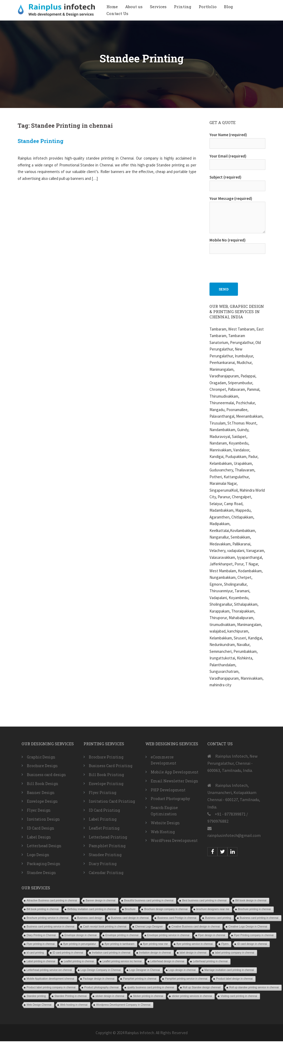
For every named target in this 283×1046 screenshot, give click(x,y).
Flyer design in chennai (211, 935)
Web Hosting (163, 831)
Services (158, 6)
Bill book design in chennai (250, 900)
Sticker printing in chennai (148, 996)
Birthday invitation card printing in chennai (91, 909)
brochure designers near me (212, 909)
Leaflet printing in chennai (79, 961)
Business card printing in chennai (259, 917)
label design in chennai (193, 952)
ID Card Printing (104, 810)
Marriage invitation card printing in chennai (229, 970)
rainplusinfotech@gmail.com (234, 835)
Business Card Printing (110, 765)
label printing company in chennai (234, 952)
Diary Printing (102, 863)
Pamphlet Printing (107, 845)
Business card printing (218, 917)
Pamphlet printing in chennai (139, 978)
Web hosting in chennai (73, 1004)
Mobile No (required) (237, 244)
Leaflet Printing (104, 828)
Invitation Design (43, 819)
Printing (182, 6)
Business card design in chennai (130, 917)
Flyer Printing (102, 792)
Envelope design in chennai (81, 935)
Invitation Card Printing (112, 801)
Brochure (130, 909)
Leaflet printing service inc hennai (122, 961)
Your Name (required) (237, 139)
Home (112, 6)
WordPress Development (174, 840)
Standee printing (36, 996)
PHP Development (168, 789)
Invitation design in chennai (155, 952)
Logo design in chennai (182, 970)
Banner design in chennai (100, 900)
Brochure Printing (106, 756)
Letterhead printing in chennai (210, 961)
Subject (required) (237, 181)
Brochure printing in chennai (254, 909)
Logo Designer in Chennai (144, 970)
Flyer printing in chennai (41, 944)
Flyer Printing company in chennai (254, 935)
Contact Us (117, 13)
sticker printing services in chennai (192, 996)
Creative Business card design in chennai (196, 926)
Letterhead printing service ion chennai (49, 970)
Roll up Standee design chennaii (202, 987)
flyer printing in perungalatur (79, 944)
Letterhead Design (44, 845)
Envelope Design (42, 801)
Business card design (46, 774)
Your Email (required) (237, 160)
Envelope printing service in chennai (168, 935)
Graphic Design (41, 756)
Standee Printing (41, 140)
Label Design (39, 837)
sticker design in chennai (109, 996)
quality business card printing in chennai (150, 987)
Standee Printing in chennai (71, 996)
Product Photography (170, 798)
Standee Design (41, 872)
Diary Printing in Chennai (41, 935)
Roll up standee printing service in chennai (254, 987)
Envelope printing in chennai (122, 935)
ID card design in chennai (252, 944)
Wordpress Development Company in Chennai (123, 1004)
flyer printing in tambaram (119, 944)
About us (134, 6)
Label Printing (102, 819)
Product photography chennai (101, 987)
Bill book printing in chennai (43, 909)
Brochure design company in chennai (166, 909)
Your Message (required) (237, 215)
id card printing (35, 952)
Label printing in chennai (41, 961)
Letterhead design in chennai (167, 961)
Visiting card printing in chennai (239, 996)
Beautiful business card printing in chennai (148, 900)
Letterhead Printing (108, 837)
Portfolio (208, 6)
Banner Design (41, 792)
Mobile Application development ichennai (50, 978)
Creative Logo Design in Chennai (247, 926)
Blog (228, 6)
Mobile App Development (174, 771)
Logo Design (38, 854)
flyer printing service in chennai (195, 944)
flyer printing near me (155, 944)
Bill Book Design (42, 783)
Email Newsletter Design (174, 780)
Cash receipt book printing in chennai (104, 926)
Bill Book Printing (106, 774)
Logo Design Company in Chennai (101, 970)
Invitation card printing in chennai (111, 952)
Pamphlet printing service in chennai (186, 978)
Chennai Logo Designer (149, 926)
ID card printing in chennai (68, 952)
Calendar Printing (106, 872)
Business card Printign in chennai (176, 917)
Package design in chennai (99, 978)
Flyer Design (39, 810)
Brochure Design (42, 765)
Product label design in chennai (234, 978)
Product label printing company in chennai (51, 987)
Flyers (224, 944)
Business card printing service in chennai (50, 926)
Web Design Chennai (39, 1004)
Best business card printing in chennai (204, 900)
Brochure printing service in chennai (48, 917)
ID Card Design (40, 828)
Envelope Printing (106, 783)
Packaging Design (43, 863)
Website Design (165, 822)
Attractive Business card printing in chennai (52, 900)
